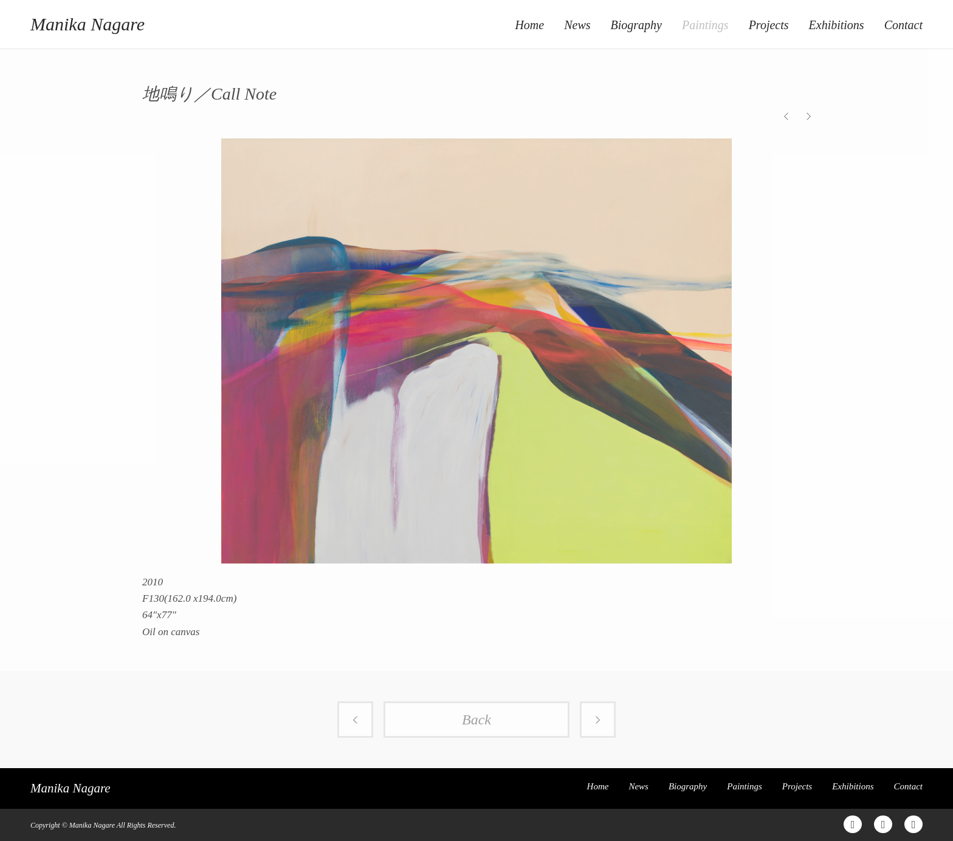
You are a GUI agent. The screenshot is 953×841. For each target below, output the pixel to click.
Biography (636, 25)
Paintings (705, 25)
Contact (903, 25)
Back (476, 719)
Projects (769, 25)
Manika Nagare (87, 24)
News (577, 25)
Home (529, 25)
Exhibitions (836, 25)
